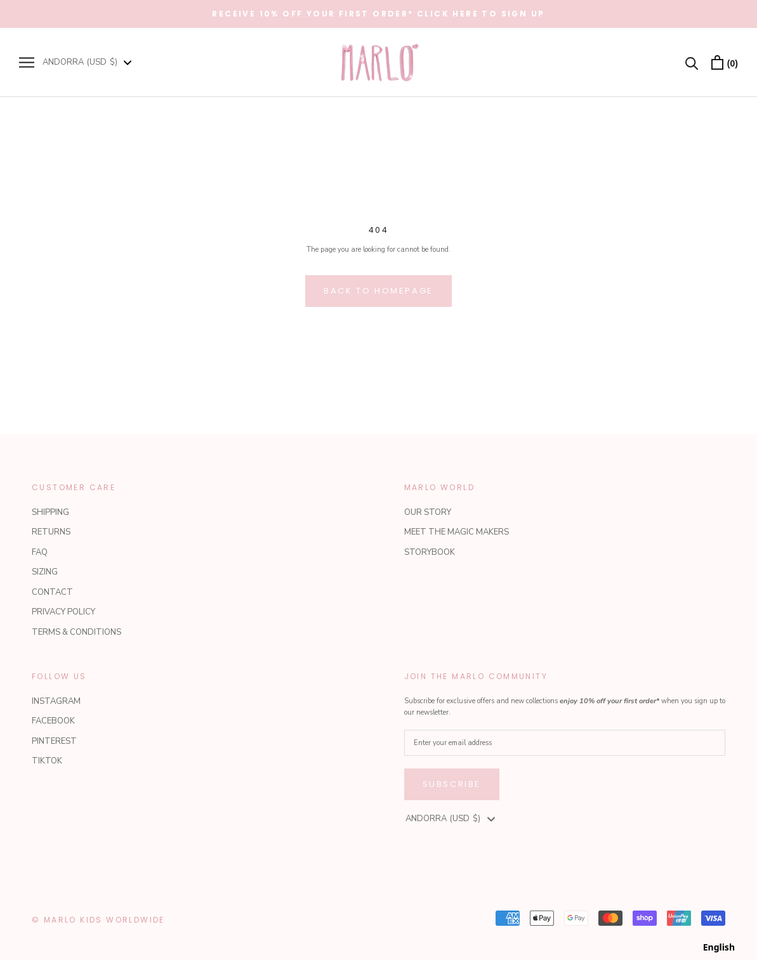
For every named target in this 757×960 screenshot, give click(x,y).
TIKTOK (47, 761)
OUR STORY (427, 512)
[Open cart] (724, 62)
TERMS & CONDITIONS (76, 632)
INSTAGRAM (56, 701)
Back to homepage (378, 291)
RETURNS (51, 532)
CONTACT (52, 592)
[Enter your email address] (565, 743)
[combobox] (719, 947)
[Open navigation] (26, 62)
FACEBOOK (53, 721)
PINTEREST (54, 741)
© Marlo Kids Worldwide (98, 919)
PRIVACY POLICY (63, 612)
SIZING (45, 572)
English (719, 947)
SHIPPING (50, 512)
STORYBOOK (429, 552)
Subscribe (452, 784)
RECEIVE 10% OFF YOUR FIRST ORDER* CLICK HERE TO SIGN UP (378, 13)
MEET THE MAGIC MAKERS (456, 532)
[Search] (692, 62)
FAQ (40, 552)
